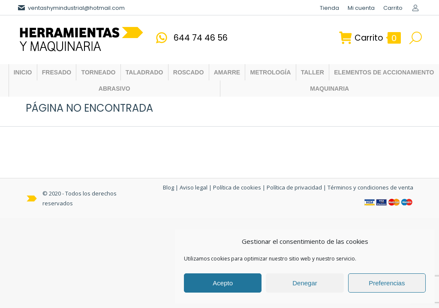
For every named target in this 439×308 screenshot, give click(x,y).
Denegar (304, 283)
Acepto (223, 283)
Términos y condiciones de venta (370, 187)
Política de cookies (237, 187)
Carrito (370, 38)
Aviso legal (193, 187)
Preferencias (387, 283)
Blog (168, 187)
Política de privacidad (294, 187)
